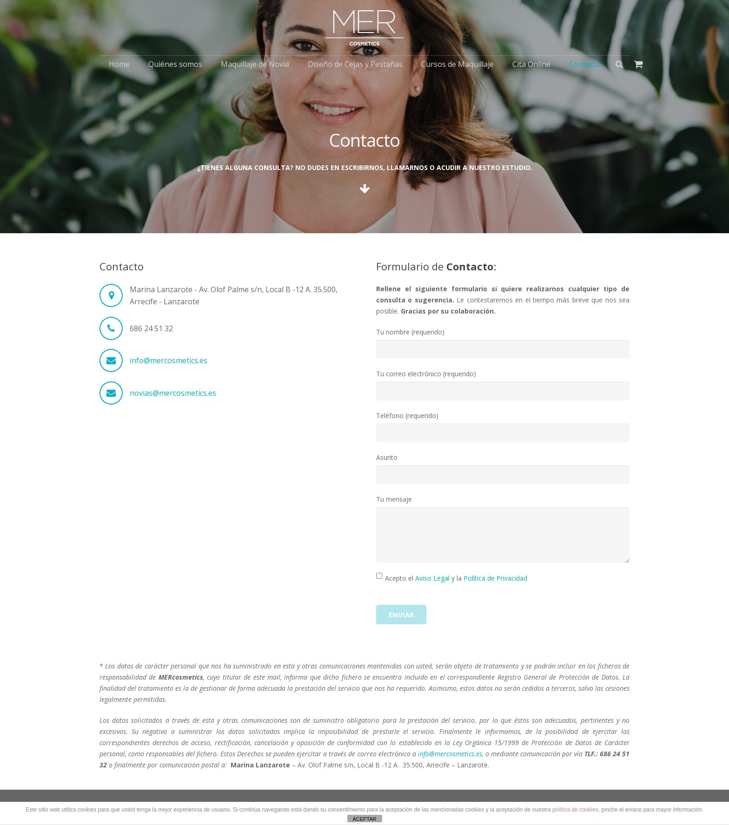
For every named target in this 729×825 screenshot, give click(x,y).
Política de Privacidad (495, 578)
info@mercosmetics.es (168, 360)
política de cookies (575, 809)
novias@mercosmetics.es (173, 393)
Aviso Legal (432, 578)
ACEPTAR (364, 819)
